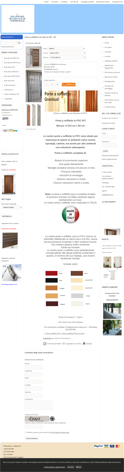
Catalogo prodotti (111, 61)
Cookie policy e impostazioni (54, 467)
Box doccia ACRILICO (11, 57)
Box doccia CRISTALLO (12, 62)
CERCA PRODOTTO (7, 37)
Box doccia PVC (9, 66)
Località (27, 384)
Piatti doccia (8, 89)
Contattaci (47, 338)
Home (107, 43)
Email (27, 377)
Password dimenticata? (110, 155)
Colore (60, 53)
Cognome (28, 370)
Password (105, 141)
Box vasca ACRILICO (11, 71)
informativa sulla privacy (60, 431)
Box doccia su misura (112, 72)
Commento (29, 398)
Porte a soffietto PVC (11, 94)
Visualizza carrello (108, 123)
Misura (60, 57)
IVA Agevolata (110, 81)
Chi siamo (108, 47)
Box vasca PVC (9, 80)
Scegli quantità (49, 80)
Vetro (60, 48)
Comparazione (110, 107)
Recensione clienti (111, 77)
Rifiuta (78, 467)
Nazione (28, 391)
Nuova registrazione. (109, 159)
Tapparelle (8, 98)
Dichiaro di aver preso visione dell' (39, 431)
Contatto (108, 52)
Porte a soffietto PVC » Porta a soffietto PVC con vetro (64, 333)
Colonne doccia (9, 85)
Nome (27, 363)
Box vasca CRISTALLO (12, 76)
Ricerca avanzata (8, 46)
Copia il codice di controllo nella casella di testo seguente (45, 422)
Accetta (71, 467)
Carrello (107, 56)
